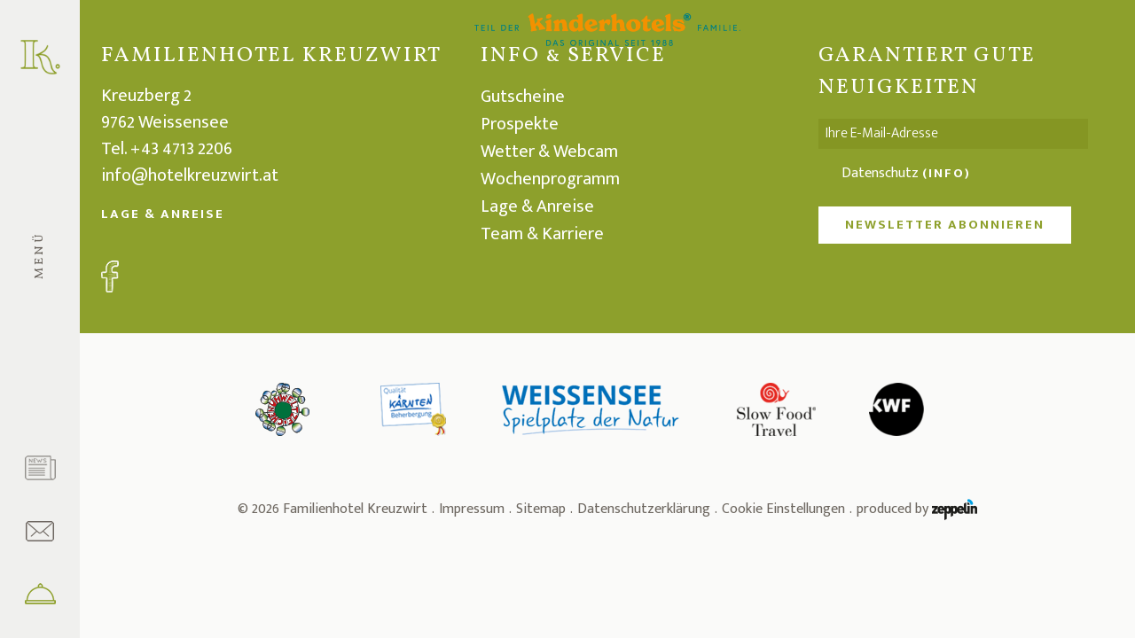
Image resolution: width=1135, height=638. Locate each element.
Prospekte (520, 124)
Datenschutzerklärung (643, 509)
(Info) (946, 173)
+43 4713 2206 (181, 149)
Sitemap (541, 509)
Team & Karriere (542, 234)
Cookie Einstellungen (783, 509)
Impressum (472, 509)
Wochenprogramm (550, 179)
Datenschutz (906, 173)
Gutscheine (523, 97)
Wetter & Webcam (549, 151)
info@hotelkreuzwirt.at (189, 175)
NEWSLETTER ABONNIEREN (945, 225)
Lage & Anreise (162, 214)
